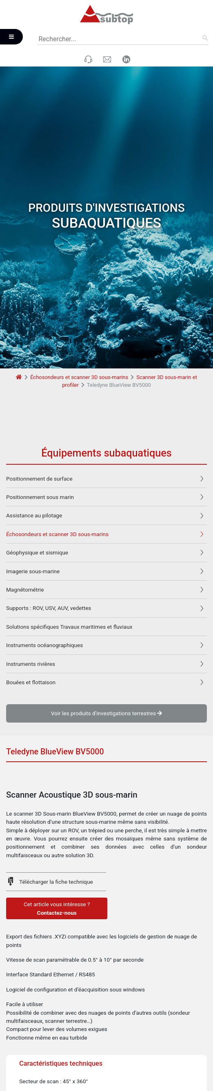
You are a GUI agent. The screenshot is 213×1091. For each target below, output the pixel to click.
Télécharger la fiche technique (56, 838)
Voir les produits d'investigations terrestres (106, 669)
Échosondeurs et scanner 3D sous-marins (79, 333)
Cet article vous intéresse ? (57, 865)
